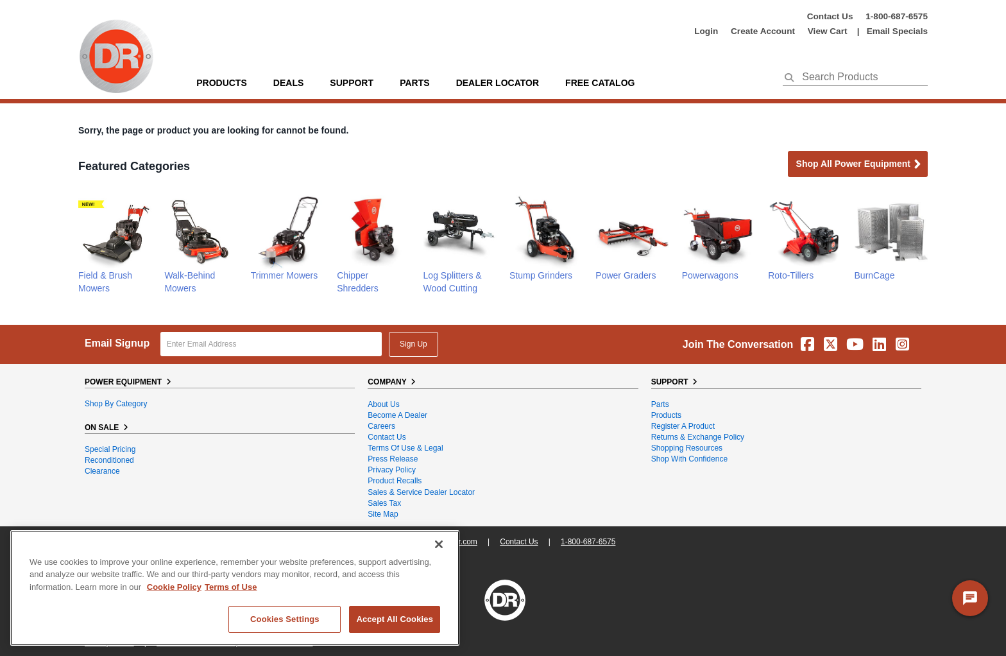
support (351, 83)
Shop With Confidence (689, 458)
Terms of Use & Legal (405, 448)
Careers (381, 426)
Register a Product (683, 426)
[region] (234, 588)
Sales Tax (384, 503)
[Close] (439, 544)
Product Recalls (395, 480)
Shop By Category (116, 403)
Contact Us (830, 16)
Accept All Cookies (394, 619)
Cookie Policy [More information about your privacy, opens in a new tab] (174, 587)
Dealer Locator (497, 83)
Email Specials (897, 31)
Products (221, 83)
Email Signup (117, 343)
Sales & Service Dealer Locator (421, 492)
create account (763, 31)
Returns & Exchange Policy (697, 437)
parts (414, 83)
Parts (660, 404)
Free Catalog (600, 83)
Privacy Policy (392, 469)
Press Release (393, 458)
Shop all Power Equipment (859, 165)
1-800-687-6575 (896, 16)
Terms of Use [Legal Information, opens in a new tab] (231, 587)
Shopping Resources (686, 448)
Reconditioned (109, 460)
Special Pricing (110, 449)
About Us (383, 404)
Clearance (102, 471)
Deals (288, 83)
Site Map (383, 514)
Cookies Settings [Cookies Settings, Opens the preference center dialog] (285, 619)
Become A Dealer (397, 415)
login (706, 31)
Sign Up (413, 344)
